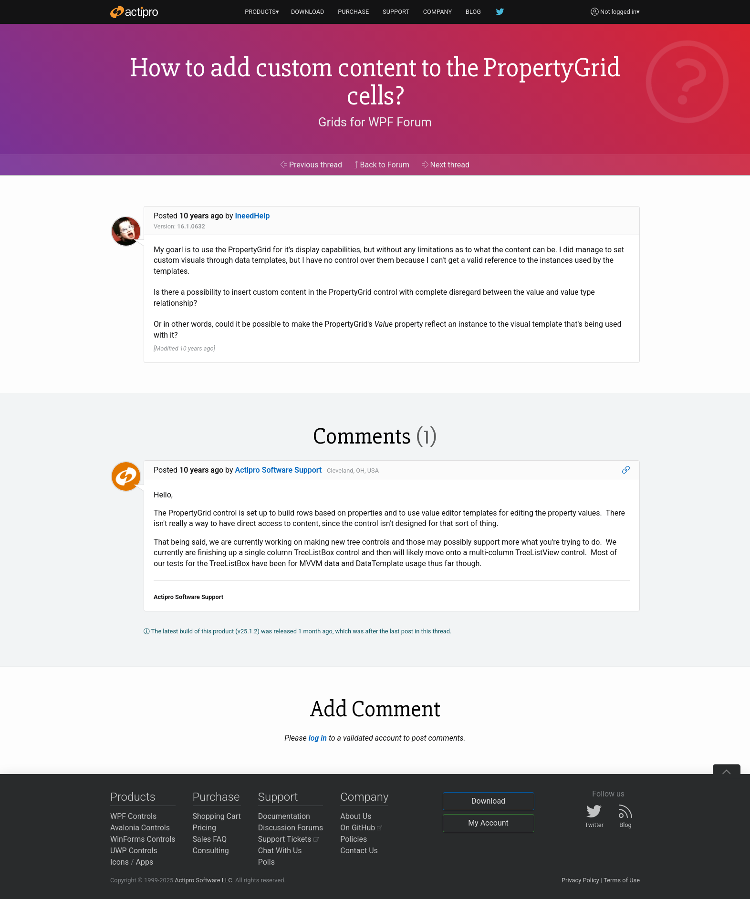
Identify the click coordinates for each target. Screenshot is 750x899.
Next (446, 164)
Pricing (205, 827)
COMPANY (437, 11)
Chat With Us (280, 850)
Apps (145, 862)
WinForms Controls (143, 839)
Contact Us (359, 850)
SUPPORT (396, 11)
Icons (119, 862)
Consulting (211, 850)
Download (488, 801)
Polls (266, 862)
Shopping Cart (217, 816)
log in (318, 738)
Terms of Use (622, 880)
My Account (488, 822)
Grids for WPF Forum (375, 122)
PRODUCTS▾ (262, 11)
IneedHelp (252, 215)
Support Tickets (288, 839)
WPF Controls (133, 816)
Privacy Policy (580, 880)
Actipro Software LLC (203, 880)
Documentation (284, 816)
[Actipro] (134, 11)
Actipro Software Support (278, 470)
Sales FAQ (210, 839)
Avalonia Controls (140, 827)
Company (364, 797)
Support (278, 797)
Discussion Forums (290, 827)
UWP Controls (133, 850)
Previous (311, 164)
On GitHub (361, 827)
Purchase (216, 797)
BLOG (473, 11)
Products (133, 797)
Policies (353, 839)
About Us (355, 816)
